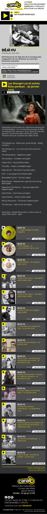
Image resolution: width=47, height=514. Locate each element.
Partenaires (12, 502)
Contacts (36, 500)
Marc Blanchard (27, 510)
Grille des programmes (34, 4)
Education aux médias (34, 8)
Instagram (11, 77)
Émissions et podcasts (34, 6)
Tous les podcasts (36, 468)
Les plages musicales (24, 14)
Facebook (11, 76)
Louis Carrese (28, 511)
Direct (17, 12)
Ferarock (27, 506)
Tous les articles (36, 470)
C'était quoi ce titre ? (17, 500)
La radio (28, 2)
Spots (24, 502)
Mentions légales (39, 511)
